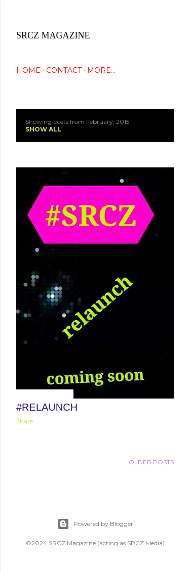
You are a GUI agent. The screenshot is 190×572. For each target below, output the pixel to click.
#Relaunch (47, 407)
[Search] (168, 16)
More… (101, 70)
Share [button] (24, 421)
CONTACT (64, 70)
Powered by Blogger (95, 524)
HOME (28, 70)
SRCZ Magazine (53, 35)
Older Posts (151, 462)
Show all (43, 129)
